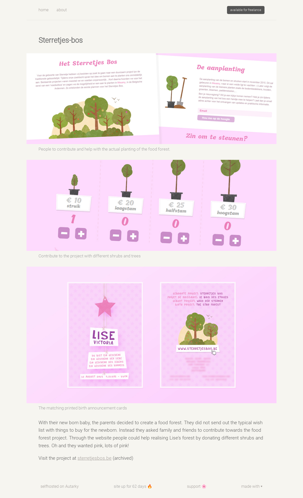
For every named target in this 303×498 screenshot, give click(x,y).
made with (251, 486)
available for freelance (245, 10)
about (61, 10)
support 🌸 (196, 486)
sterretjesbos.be (95, 458)
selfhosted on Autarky (59, 486)
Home (43, 10)
